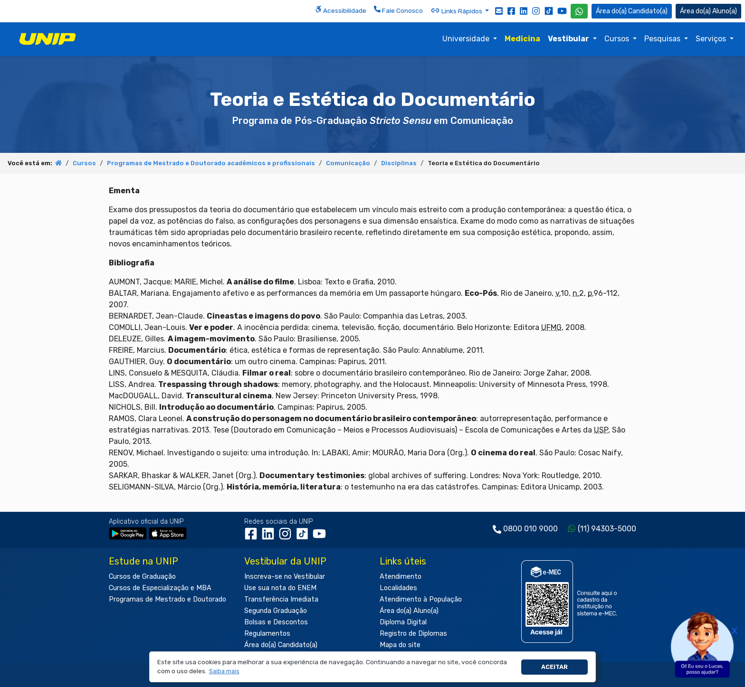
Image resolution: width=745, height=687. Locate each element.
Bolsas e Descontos (276, 622)
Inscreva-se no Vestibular (284, 577)
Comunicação (348, 163)
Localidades (398, 588)
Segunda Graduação (275, 611)
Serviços (712, 38)
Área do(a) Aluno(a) (409, 611)
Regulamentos (267, 634)
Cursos (617, 38)
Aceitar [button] (554, 666)
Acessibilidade (340, 10)
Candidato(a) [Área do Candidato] (632, 11)
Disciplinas (399, 163)
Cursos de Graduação (142, 577)
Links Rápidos (457, 10)
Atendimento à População (421, 599)
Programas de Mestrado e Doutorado (167, 599)
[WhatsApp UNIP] (579, 11)
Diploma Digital (403, 622)
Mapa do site (400, 645)
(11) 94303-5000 (607, 528)
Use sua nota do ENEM (280, 588)
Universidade (466, 38)
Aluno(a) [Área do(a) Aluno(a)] (708, 11)
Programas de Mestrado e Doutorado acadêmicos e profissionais (211, 163)
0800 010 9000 (530, 528)
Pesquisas (663, 38)
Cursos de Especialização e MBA (160, 588)
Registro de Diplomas (413, 634)
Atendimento (400, 577)
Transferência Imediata (281, 599)
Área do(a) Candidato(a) (280, 645)
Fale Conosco (398, 10)
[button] (224, 672)
